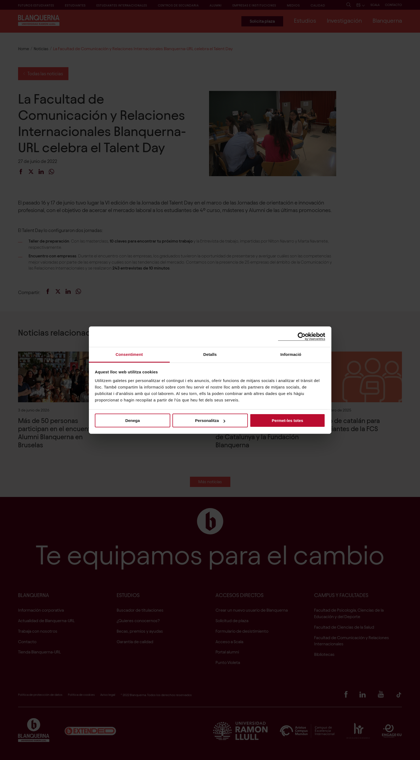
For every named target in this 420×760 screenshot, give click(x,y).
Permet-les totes (287, 420)
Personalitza (210, 420)
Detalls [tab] (210, 354)
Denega (132, 420)
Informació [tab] (290, 354)
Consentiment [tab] (129, 354)
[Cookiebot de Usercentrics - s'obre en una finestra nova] (301, 336)
